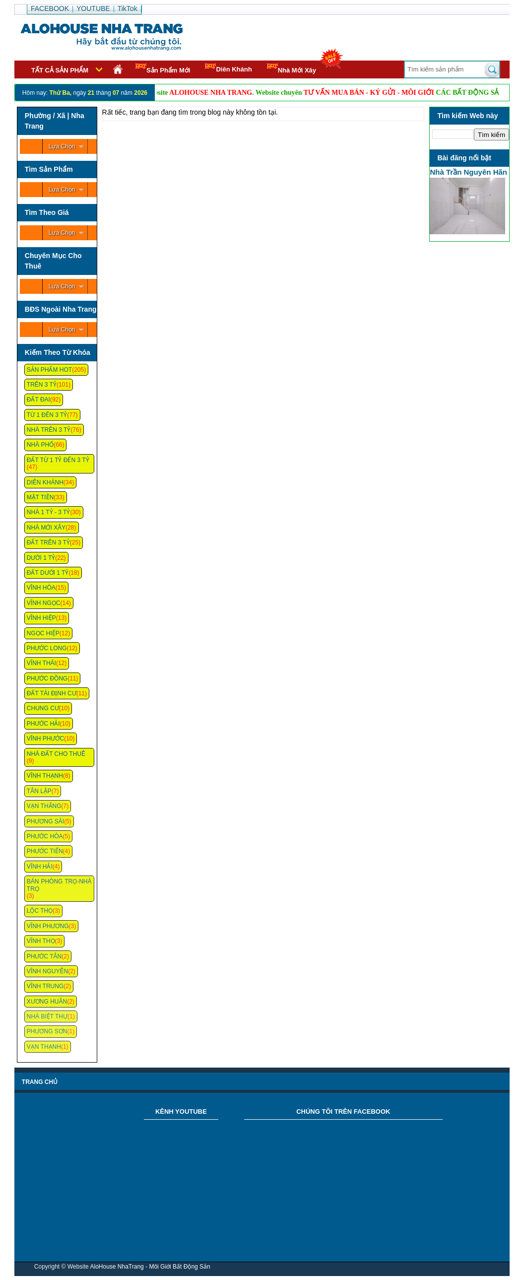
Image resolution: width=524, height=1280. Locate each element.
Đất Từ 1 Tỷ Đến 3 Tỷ (58, 460)
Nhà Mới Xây (291, 69)
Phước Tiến (45, 851)
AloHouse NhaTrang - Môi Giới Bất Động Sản (150, 1266)
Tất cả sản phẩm (59, 70)
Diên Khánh (228, 68)
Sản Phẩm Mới (162, 69)
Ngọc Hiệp (43, 633)
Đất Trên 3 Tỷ (48, 542)
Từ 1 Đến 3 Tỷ (47, 414)
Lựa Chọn (62, 146)
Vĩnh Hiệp (41, 617)
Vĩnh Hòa (41, 587)
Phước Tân (44, 956)
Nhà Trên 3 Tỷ (49, 429)
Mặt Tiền (40, 497)
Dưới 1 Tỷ (41, 557)
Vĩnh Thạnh (45, 775)
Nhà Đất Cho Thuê (56, 753)
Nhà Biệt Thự (47, 1016)
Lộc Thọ (40, 910)
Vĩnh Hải (40, 866)
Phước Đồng (47, 678)
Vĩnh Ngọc (44, 603)
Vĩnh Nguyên (47, 971)
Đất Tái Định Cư (51, 693)
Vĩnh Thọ (41, 941)
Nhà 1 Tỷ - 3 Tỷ (48, 512)
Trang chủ (40, 1081)
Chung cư (43, 708)
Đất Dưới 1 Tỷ (48, 572)
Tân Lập (39, 791)
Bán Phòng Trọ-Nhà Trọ (59, 885)
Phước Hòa (45, 836)
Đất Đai (38, 399)
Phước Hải (43, 723)
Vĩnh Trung (45, 986)
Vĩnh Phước (45, 738)
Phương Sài (45, 821)
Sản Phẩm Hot (49, 369)
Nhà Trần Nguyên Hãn (468, 172)
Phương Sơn (47, 1031)
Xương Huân (47, 1001)
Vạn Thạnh (44, 1046)
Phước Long (47, 648)
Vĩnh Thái (41, 663)
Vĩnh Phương (48, 926)
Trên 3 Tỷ (42, 384)
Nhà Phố (40, 444)
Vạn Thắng (44, 806)
